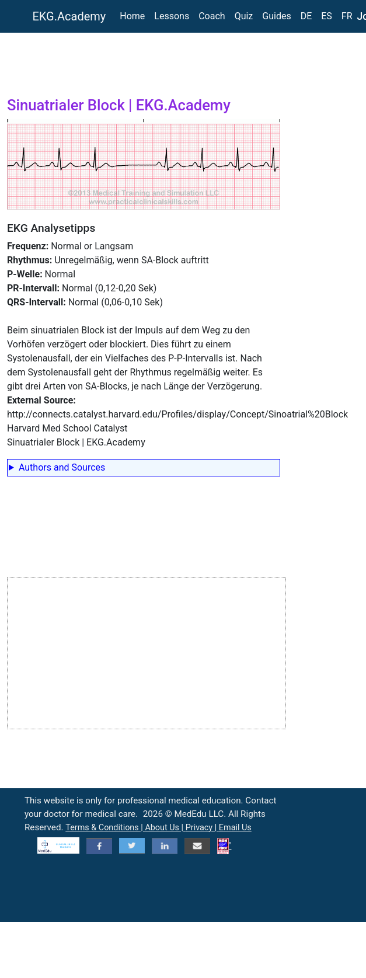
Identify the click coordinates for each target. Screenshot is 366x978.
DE (306, 16)
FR (347, 16)
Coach (211, 16)
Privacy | (202, 828)
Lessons (171, 16)
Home (132, 16)
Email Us (235, 828)
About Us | (165, 828)
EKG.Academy (69, 16)
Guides (276, 16)
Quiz (244, 16)
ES (326, 16)
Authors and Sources (62, 467)
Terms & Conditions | (105, 828)
